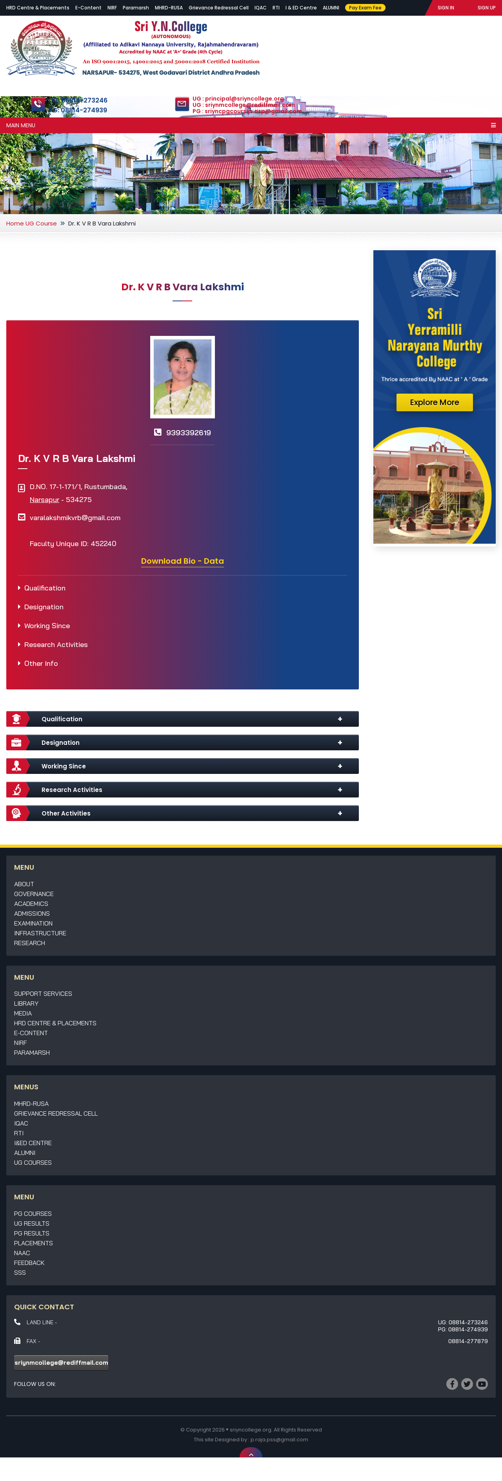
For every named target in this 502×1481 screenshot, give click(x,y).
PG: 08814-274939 (78, 110)
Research (29, 943)
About (24, 884)
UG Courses (33, 1162)
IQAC (261, 7)
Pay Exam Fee (365, 7)
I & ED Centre (301, 7)
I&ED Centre (33, 1143)
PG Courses (33, 1213)
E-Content (88, 7)
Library (26, 1003)
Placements (33, 1243)
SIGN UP (487, 7)
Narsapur (44, 499)
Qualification (44, 587)
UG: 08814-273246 (78, 100)
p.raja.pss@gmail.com (279, 1439)
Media (23, 1013)
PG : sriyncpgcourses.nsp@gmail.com (247, 111)
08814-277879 (468, 1341)
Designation (44, 606)
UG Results (31, 1223)
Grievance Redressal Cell (219, 7)
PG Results (31, 1233)
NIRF (112, 7)
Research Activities (56, 644)
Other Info (41, 663)
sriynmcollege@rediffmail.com (61, 1362)
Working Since (47, 625)
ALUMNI (331, 7)
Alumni (24, 1153)
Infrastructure (40, 933)
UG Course (41, 223)
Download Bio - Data (182, 560)
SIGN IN (446, 7)
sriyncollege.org (250, 1429)
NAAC (22, 1253)
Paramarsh (136, 7)
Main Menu (251, 125)
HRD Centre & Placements (37, 7)
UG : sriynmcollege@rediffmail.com (244, 105)
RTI (276, 7)
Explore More (434, 402)
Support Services (43, 993)
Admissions (32, 913)
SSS (20, 1272)
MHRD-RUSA (169, 7)
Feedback (29, 1263)
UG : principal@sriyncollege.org (238, 98)
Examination (33, 923)
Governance (34, 894)
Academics (31, 903)
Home (15, 223)
